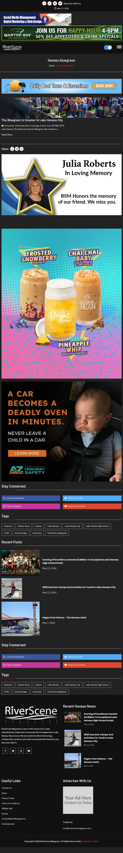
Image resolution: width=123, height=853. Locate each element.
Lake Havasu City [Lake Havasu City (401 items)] (72, 525)
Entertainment (8, 823)
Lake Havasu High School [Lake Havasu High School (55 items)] (97, 525)
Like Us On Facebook (15, 497)
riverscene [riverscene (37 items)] (37, 532)
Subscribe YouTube (76, 505)
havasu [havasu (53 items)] (38, 525)
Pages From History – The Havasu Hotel (64, 616)
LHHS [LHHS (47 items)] (6, 532)
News (4, 792)
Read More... (8, 133)
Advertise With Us (72, 3)
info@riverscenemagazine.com (77, 827)
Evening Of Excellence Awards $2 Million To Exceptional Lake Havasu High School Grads (101, 716)
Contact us (7, 787)
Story (49, 125)
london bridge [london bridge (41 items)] (21, 532)
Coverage (35, 125)
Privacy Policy (8, 797)
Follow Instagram (14, 505)
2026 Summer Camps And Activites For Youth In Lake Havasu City (79, 586)
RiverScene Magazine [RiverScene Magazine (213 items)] (57, 532)
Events (43, 125)
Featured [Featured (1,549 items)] (8, 525)
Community (9, 125)
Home (52, 65)
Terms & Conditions (11, 802)
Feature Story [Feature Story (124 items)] (24, 525)
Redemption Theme (90, 840)
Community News (22, 125)
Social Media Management (14, 818)
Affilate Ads (7, 807)
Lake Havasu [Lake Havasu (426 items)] (53, 525)
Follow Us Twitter (75, 497)
